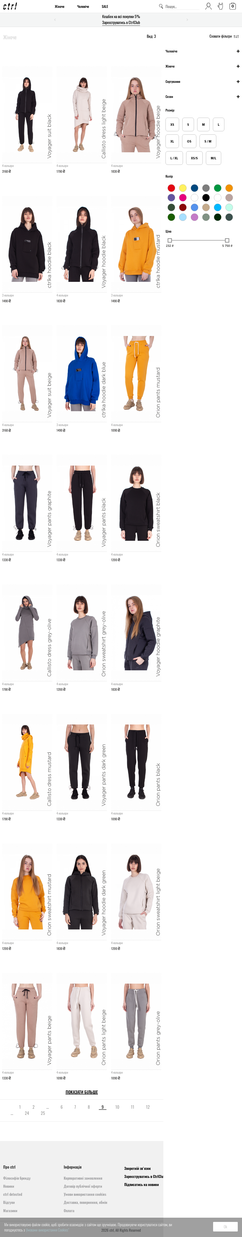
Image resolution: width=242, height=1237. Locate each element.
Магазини (10, 1210)
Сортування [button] (173, 81)
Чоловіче (83, 6)
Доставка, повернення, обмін (85, 1202)
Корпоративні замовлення (83, 1178)
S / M (207, 141)
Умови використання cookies (85, 1194)
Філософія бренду (17, 1178)
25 (43, 1113)
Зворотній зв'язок (137, 1168)
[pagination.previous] (7, 1107)
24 (27, 1113)
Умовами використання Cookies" (47, 1230)
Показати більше (82, 1092)
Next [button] (187, 20)
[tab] (203, 51)
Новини (8, 1186)
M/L (213, 158)
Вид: (151, 36)
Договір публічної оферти (83, 1186)
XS (172, 125)
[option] (121, 20)
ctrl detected (12, 1194)
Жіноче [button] (170, 66)
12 (148, 1107)
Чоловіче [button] (171, 51)
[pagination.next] (56, 1113)
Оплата (69, 1210)
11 (132, 1107)
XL (172, 141)
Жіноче (59, 6)
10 (117, 1107)
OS (189, 141)
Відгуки (9, 1202)
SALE (105, 6)
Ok (225, 1226)
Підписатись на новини (141, 1184)
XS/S (194, 158)
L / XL (174, 158)
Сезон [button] (169, 96)
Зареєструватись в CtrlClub (121, 22)
